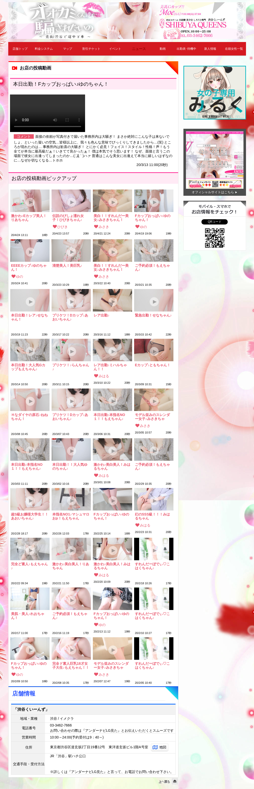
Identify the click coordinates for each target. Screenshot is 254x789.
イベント (115, 48)
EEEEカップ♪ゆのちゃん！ (29, 267)
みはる (104, 376)
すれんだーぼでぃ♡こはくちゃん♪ (152, 566)
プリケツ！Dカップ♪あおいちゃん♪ (70, 317)
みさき (104, 227)
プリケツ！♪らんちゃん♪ (70, 367)
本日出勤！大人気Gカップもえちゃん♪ (28, 367)
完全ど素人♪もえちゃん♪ (29, 566)
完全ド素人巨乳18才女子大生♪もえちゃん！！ (70, 665)
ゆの (143, 227)
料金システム (44, 48)
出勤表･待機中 (186, 48)
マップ (67, 48)
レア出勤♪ (101, 315)
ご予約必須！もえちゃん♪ (152, 267)
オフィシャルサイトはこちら (213, 192)
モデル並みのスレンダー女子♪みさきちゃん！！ (152, 416)
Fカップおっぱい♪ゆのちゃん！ (152, 218)
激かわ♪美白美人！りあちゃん (70, 566)
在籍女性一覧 (234, 48)
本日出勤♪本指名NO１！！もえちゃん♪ (109, 416)
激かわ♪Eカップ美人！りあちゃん (29, 218)
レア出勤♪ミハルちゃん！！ (110, 367)
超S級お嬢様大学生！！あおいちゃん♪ (29, 516)
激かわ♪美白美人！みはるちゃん (112, 466)
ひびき (62, 227)
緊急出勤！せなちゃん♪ (153, 315)
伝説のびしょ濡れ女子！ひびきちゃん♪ (68, 218)
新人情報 (210, 48)
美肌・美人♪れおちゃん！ (27, 616)
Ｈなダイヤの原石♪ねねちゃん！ (29, 416)
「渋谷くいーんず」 (31, 709)
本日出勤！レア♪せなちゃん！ (29, 317)
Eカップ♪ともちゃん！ (152, 365)
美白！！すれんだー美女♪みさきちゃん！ (111, 218)
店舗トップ (20, 48)
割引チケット (91, 48)
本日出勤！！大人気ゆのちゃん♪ (69, 466)
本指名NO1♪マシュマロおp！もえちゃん (70, 516)
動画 (163, 48)
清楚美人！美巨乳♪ (67, 266)
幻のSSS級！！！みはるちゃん (152, 516)
